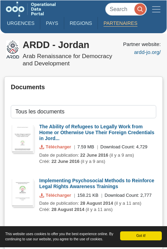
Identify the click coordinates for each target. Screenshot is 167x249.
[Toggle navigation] (156, 9)
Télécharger (56, 146)
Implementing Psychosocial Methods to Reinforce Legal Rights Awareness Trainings (96, 183)
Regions (81, 23)
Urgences (20, 23)
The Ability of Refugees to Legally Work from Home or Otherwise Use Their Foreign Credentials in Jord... (96, 132)
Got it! (140, 236)
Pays (52, 23)
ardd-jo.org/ (147, 52)
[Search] (126, 9)
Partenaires (120, 23)
